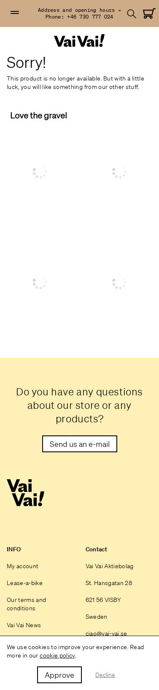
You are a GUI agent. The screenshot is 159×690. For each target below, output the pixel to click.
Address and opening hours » (79, 9)
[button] (15, 12)
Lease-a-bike (25, 583)
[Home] (79, 40)
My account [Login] (23, 566)
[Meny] (15, 12)
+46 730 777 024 (90, 16)
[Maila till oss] (79, 443)
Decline (105, 675)
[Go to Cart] (149, 13)
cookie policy (57, 655)
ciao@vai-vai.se (106, 633)
